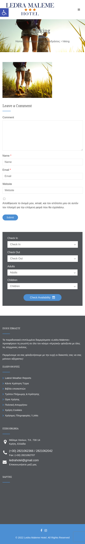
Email (6, 170)
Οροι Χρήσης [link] (12, 399)
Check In (12, 238)
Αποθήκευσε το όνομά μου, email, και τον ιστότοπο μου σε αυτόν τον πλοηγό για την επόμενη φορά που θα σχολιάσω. (40, 205)
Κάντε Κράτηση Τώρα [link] (17, 383)
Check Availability (42, 297)
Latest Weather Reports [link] (18, 378)
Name (6, 155)
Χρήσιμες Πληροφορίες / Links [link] (21, 415)
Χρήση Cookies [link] (13, 410)
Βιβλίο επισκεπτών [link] (15, 388)
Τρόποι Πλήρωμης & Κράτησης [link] (22, 394)
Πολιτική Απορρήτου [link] (16, 404)
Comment (8, 117)
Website (7, 184)
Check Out (13, 252)
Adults (11, 266)
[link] (4, 12)
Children (12, 280)
